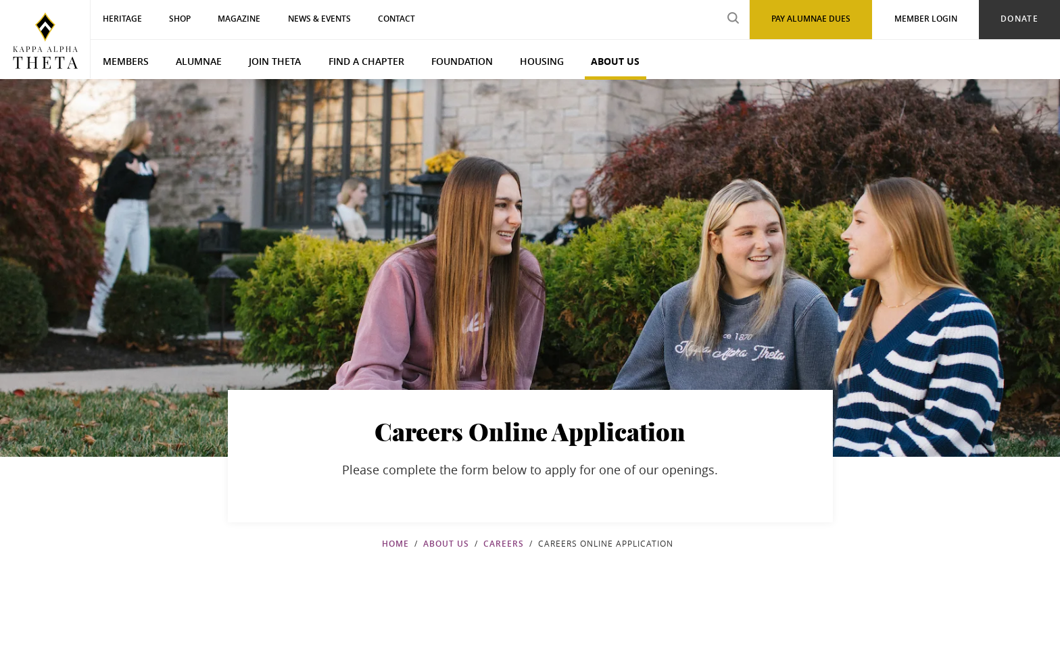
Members (126, 61)
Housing (542, 61)
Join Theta (275, 61)
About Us (615, 61)
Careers (503, 543)
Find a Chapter (366, 61)
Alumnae (199, 61)
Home (395, 543)
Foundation (462, 61)
